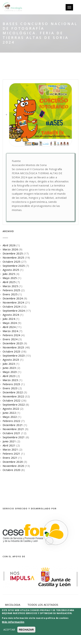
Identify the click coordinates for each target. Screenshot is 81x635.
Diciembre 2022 (13, 392)
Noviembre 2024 (13, 302)
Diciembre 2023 (13, 343)
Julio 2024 (9, 319)
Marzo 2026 (10, 249)
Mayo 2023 (10, 372)
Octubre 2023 (12, 351)
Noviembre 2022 (13, 396)
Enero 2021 (10, 457)
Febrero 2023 (11, 384)
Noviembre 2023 (13, 347)
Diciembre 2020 (13, 461)
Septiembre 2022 (14, 404)
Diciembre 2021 (13, 425)
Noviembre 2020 (13, 466)
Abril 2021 (9, 445)
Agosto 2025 (11, 270)
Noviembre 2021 (13, 429)
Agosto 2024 (11, 314)
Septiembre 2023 (14, 355)
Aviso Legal (51, 624)
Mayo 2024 (10, 323)
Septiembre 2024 (14, 310)
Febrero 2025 (11, 290)
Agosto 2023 (11, 359)
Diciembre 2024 (13, 298)
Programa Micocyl (19, 608)
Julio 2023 (9, 363)
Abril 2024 (9, 327)
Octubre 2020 (12, 470)
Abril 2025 (9, 282)
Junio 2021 (9, 441)
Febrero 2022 (11, 421)
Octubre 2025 (12, 261)
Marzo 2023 (10, 380)
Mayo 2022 (10, 417)
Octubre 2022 (12, 400)
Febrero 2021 (11, 453)
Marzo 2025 (10, 286)
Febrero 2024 (11, 335)
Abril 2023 (9, 376)
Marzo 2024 (10, 331)
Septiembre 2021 (14, 437)
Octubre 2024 (12, 306)
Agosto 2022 (11, 408)
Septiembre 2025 (14, 265)
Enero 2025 (10, 294)
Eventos (66, 608)
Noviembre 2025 (13, 257)
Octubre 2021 (12, 433)
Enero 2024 (10, 339)
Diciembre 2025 (13, 253)
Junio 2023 (9, 368)
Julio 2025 (9, 274)
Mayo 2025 (10, 278)
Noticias (46, 608)
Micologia (12, 604)
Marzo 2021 (10, 449)
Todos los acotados (42, 604)
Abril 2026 (9, 245)
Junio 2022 (9, 412)
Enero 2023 (10, 388)
